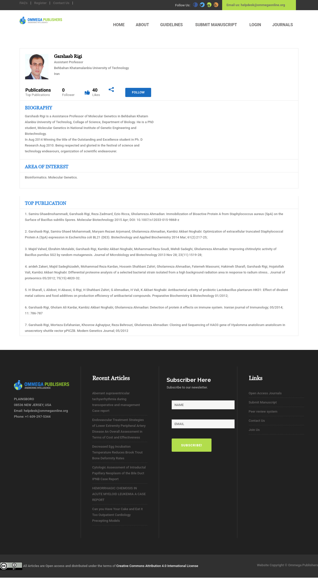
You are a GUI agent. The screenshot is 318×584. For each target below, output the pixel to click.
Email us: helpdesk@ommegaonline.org (255, 5)
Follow (138, 92)
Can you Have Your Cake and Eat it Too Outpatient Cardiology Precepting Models (117, 515)
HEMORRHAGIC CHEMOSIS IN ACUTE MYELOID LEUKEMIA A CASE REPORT (119, 494)
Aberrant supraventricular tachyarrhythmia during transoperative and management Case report (116, 402)
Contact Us (61, 3)
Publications (38, 92)
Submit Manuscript (263, 402)
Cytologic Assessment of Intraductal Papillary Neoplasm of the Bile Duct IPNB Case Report (119, 473)
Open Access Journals (265, 393)
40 (96, 92)
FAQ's (24, 3)
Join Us (254, 430)
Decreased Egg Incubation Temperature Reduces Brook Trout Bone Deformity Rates (117, 452)
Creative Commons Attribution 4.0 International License (157, 566)
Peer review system (263, 411)
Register (40, 3)
